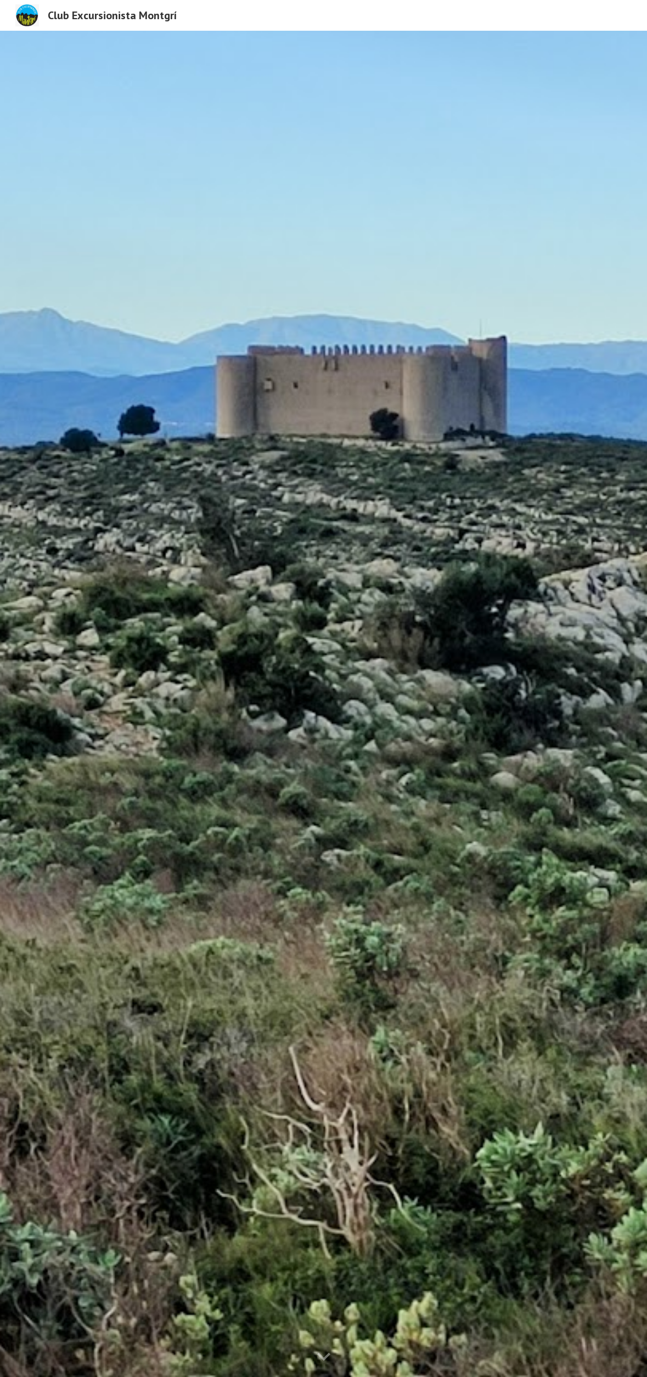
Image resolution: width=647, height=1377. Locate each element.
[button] (324, 1357)
